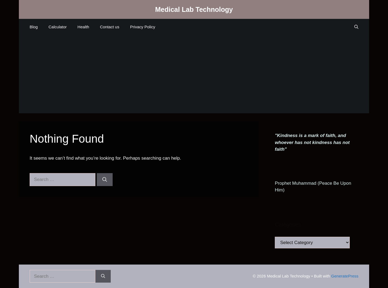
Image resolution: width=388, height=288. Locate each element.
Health (83, 27)
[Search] (105, 179)
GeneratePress (344, 276)
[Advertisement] (194, 75)
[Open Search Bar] (356, 27)
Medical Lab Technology (194, 9)
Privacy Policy (142, 27)
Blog (34, 27)
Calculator (57, 27)
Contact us (109, 27)
